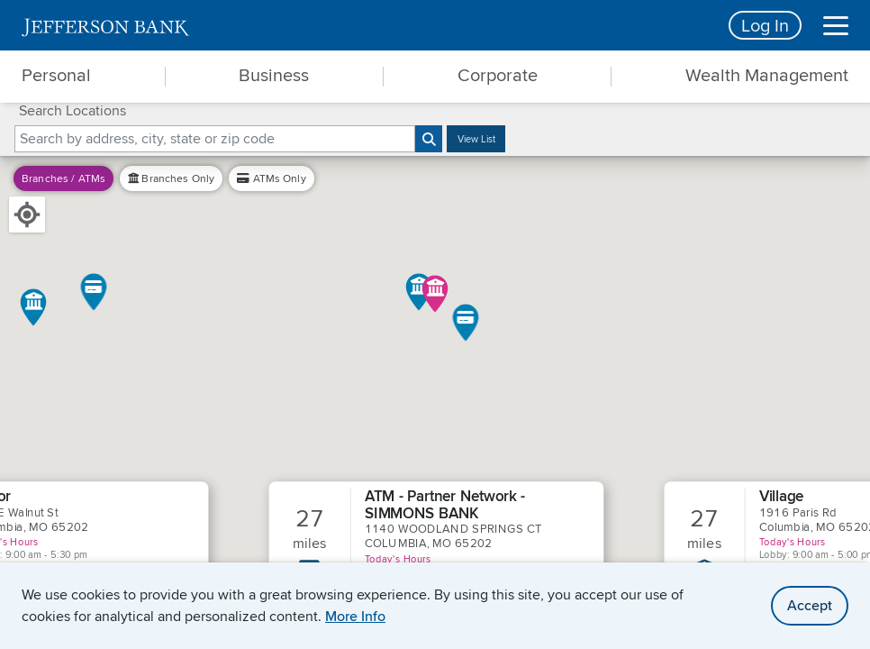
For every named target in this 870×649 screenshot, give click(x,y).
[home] (364, 25)
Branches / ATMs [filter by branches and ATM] (63, 178)
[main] (435, 324)
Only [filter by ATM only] (271, 178)
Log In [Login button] (765, 25)
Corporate (498, 75)
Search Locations (72, 110)
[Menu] (835, 25)
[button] (94, 292)
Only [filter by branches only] (171, 178)
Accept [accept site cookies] (809, 605)
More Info (355, 616)
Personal (56, 75)
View (476, 139)
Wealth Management (766, 75)
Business (274, 75)
